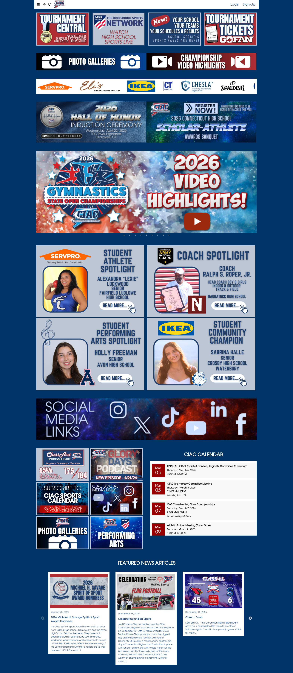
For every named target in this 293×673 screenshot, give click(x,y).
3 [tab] (135, 235)
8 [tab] (163, 235)
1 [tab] (124, 235)
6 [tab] (152, 235)
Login (234, 4)
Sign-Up (249, 4)
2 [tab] (130, 235)
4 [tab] (141, 235)
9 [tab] (169, 235)
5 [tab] (146, 235)
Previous (43, 618)
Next (250, 618)
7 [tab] (158, 235)
